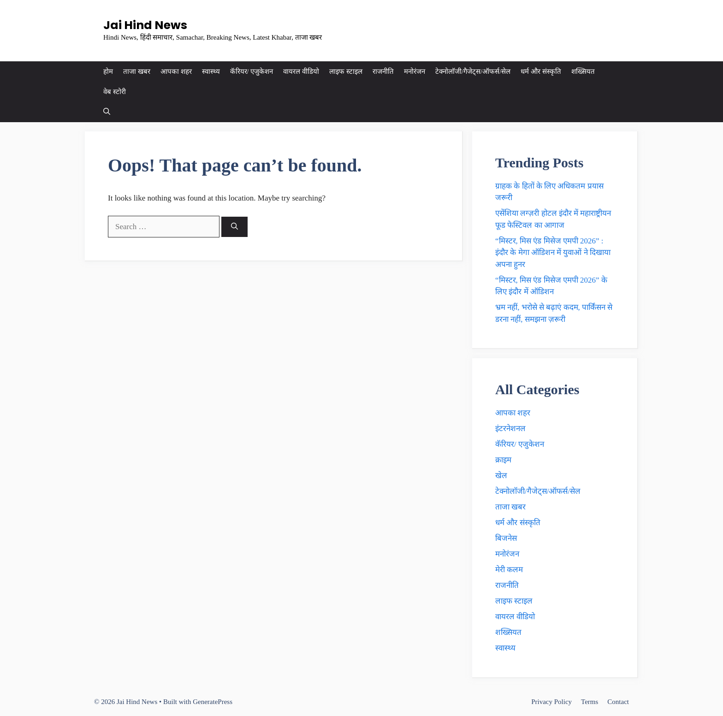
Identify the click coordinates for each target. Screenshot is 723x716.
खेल (501, 475)
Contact (618, 701)
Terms (589, 701)
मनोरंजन (414, 71)
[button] (106, 112)
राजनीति (383, 71)
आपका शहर (176, 71)
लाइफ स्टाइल (345, 71)
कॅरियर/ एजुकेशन (251, 71)
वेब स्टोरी (114, 91)
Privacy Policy (551, 701)
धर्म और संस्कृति (541, 71)
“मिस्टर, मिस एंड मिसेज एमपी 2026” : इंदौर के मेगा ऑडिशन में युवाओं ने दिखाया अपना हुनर (552, 253)
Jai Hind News (145, 25)
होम (108, 71)
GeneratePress (212, 701)
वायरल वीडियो (301, 71)
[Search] (234, 227)
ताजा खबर (136, 71)
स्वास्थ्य (211, 71)
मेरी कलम (509, 569)
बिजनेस (506, 538)
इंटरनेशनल (510, 428)
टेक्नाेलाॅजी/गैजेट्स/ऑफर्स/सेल (473, 71)
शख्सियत (583, 71)
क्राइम (503, 460)
